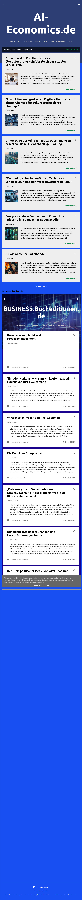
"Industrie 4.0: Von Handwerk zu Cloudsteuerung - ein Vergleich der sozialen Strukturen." (36, 61)
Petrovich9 (45, 891)
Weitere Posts (41, 286)
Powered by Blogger (41, 887)
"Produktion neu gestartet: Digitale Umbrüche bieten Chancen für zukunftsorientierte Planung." (37, 103)
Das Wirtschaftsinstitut (61, 41)
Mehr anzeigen (71, 89)
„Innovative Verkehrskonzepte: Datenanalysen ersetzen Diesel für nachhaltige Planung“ (38, 142)
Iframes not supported (41, 440)
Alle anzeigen (72, 49)
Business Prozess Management (35, 41)
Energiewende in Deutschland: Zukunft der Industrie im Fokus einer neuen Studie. (35, 217)
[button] (75, 57)
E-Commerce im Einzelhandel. (26, 254)
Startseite (14, 41)
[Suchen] (79, 5)
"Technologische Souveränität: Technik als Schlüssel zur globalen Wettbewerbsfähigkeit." (38, 180)
